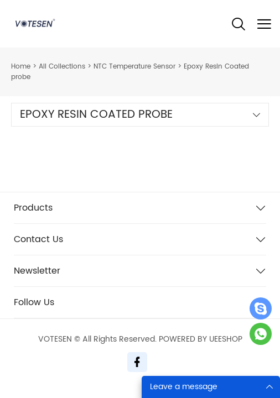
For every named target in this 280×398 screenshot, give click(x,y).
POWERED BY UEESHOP (200, 339)
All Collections (62, 66)
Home (20, 66)
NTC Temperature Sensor (134, 66)
